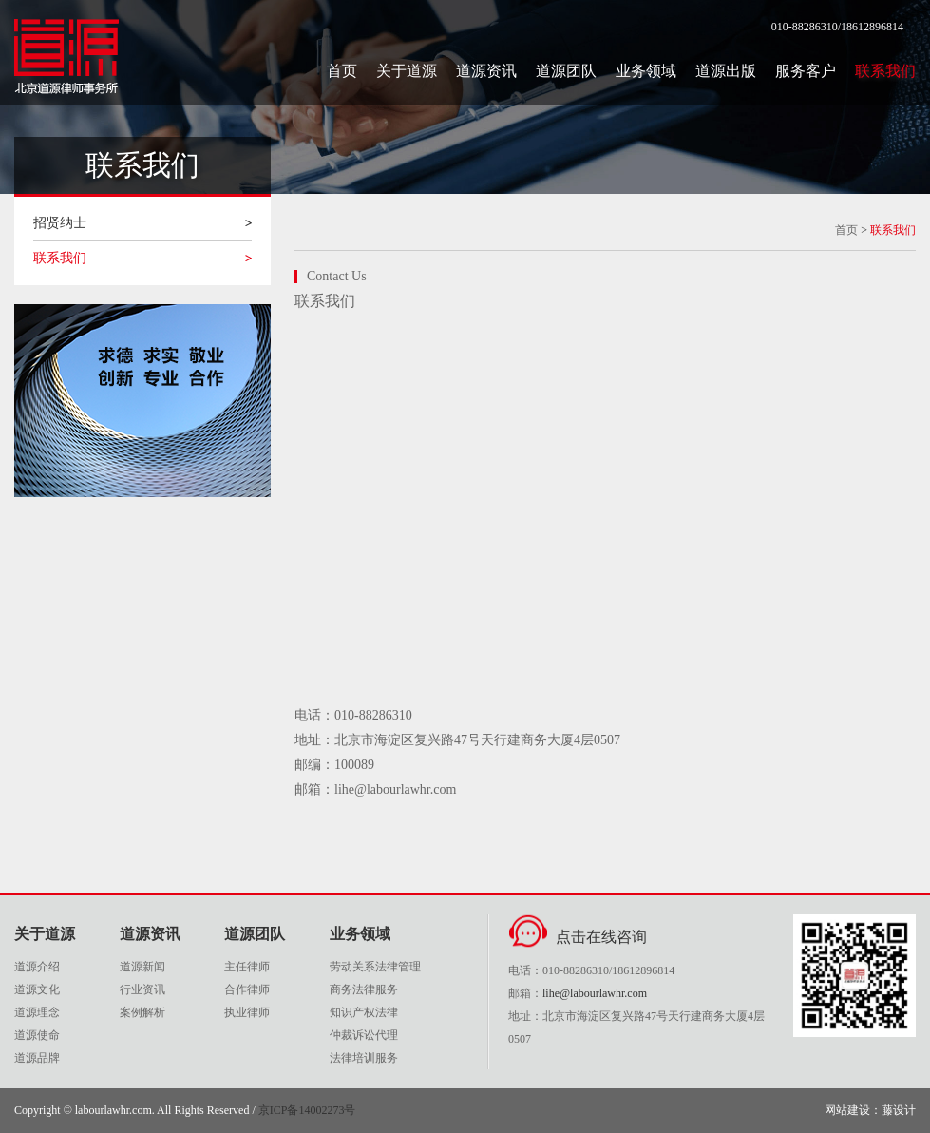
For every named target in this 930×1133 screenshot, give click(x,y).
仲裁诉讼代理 (364, 1035)
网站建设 (847, 1110)
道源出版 (725, 71)
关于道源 (406, 71)
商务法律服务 (364, 989)
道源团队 (566, 71)
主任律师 (247, 966)
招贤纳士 (59, 223)
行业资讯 (142, 989)
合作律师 (247, 989)
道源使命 (37, 1035)
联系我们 (885, 71)
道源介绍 (37, 966)
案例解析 (142, 1012)
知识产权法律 (364, 1012)
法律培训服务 (364, 1058)
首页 (342, 71)
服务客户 (805, 71)
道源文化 (37, 989)
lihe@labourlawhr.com (594, 993)
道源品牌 (37, 1058)
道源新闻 (142, 966)
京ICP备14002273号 (307, 1110)
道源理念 (37, 1012)
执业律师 (247, 1012)
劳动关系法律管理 (375, 966)
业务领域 (646, 71)
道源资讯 (486, 71)
